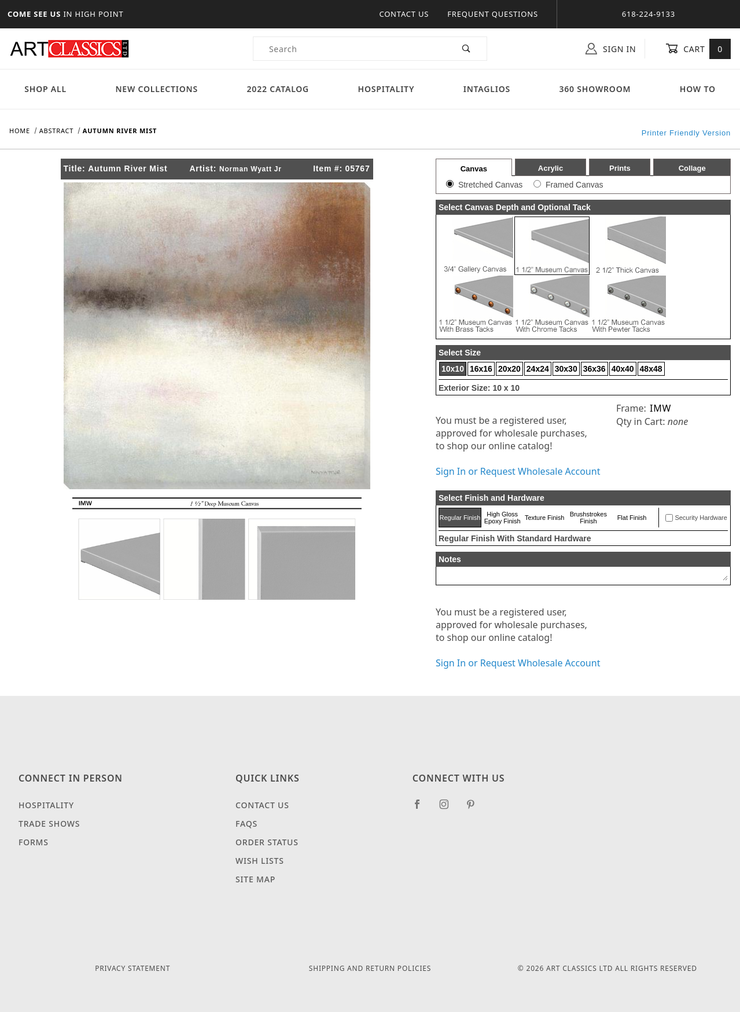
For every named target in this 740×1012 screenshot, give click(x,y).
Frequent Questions (492, 14)
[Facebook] (422, 809)
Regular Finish (459, 517)
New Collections (156, 88)
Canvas (474, 168)
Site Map (255, 879)
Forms (34, 842)
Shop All (45, 88)
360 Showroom (595, 88)
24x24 (538, 368)
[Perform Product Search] (467, 48)
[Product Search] (350, 48)
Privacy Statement (132, 968)
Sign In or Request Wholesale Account (518, 471)
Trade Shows (49, 823)
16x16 (481, 368)
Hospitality (386, 88)
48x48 (651, 368)
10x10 (452, 368)
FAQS (246, 823)
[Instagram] (449, 809)
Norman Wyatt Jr (250, 169)
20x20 (509, 368)
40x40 (623, 368)
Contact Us (404, 14)
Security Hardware (701, 517)
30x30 (566, 368)
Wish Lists (259, 860)
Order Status (267, 842)
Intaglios (486, 88)
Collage (692, 168)
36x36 (594, 368)
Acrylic (550, 168)
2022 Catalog (278, 88)
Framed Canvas (574, 184)
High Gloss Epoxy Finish (502, 518)
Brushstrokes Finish (588, 518)
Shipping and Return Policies (370, 968)
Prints (620, 168)
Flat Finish (632, 517)
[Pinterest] (475, 809)
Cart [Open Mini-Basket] (698, 48)
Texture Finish (544, 517)
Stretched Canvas (490, 184)
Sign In (611, 48)
